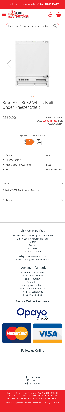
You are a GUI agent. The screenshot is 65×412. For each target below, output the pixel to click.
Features (7, 200)
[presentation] (32, 183)
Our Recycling (32, 278)
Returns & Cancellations (32, 288)
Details (6, 183)
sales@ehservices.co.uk (36, 259)
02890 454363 (52, 3)
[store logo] (18, 14)
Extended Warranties (32, 272)
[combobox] (32, 25)
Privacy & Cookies (32, 294)
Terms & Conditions (32, 291)
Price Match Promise (33, 275)
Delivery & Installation (32, 285)
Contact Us (32, 282)
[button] (8, 63)
